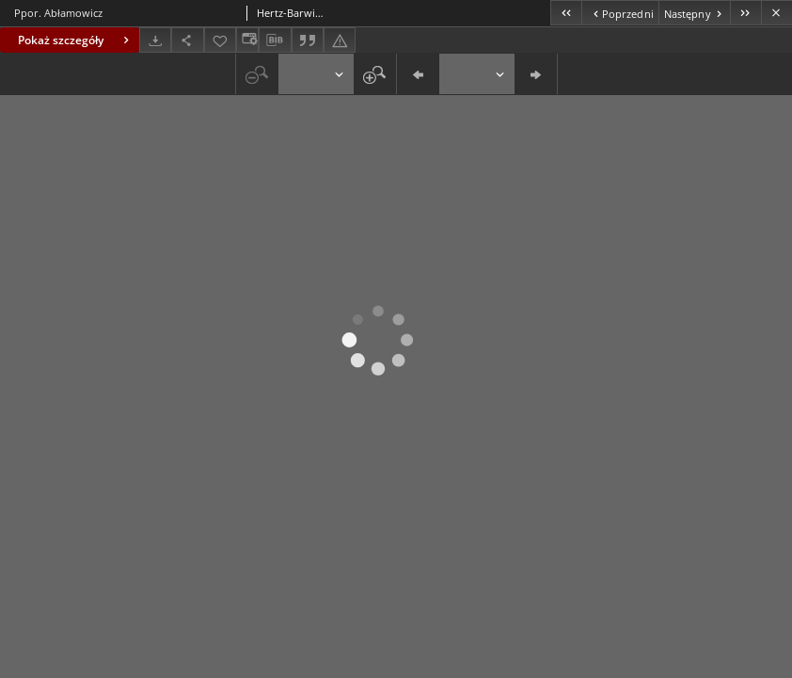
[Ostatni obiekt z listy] (745, 12)
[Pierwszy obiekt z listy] (565, 12)
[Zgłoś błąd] (340, 40)
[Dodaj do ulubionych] (220, 40)
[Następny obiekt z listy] (694, 12)
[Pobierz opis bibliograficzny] (275, 40)
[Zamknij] (776, 12)
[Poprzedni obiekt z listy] (619, 12)
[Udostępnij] (187, 40)
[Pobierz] (155, 40)
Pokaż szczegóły (76, 40)
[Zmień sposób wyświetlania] (247, 40)
